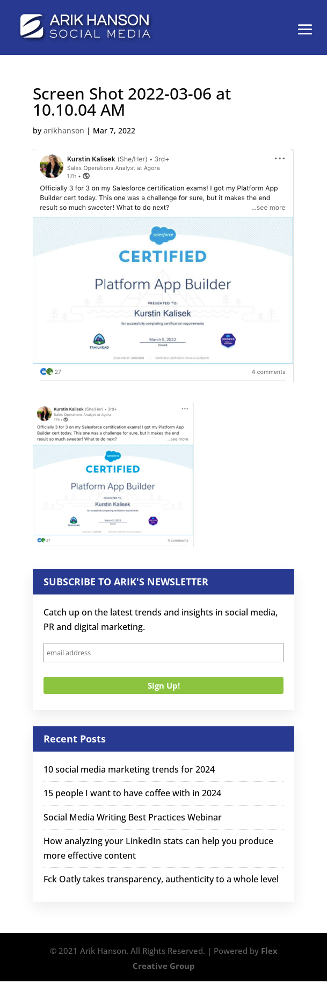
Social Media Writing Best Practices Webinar (132, 817)
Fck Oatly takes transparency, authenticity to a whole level (161, 879)
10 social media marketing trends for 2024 (129, 769)
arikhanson (63, 130)
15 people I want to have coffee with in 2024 (132, 793)
